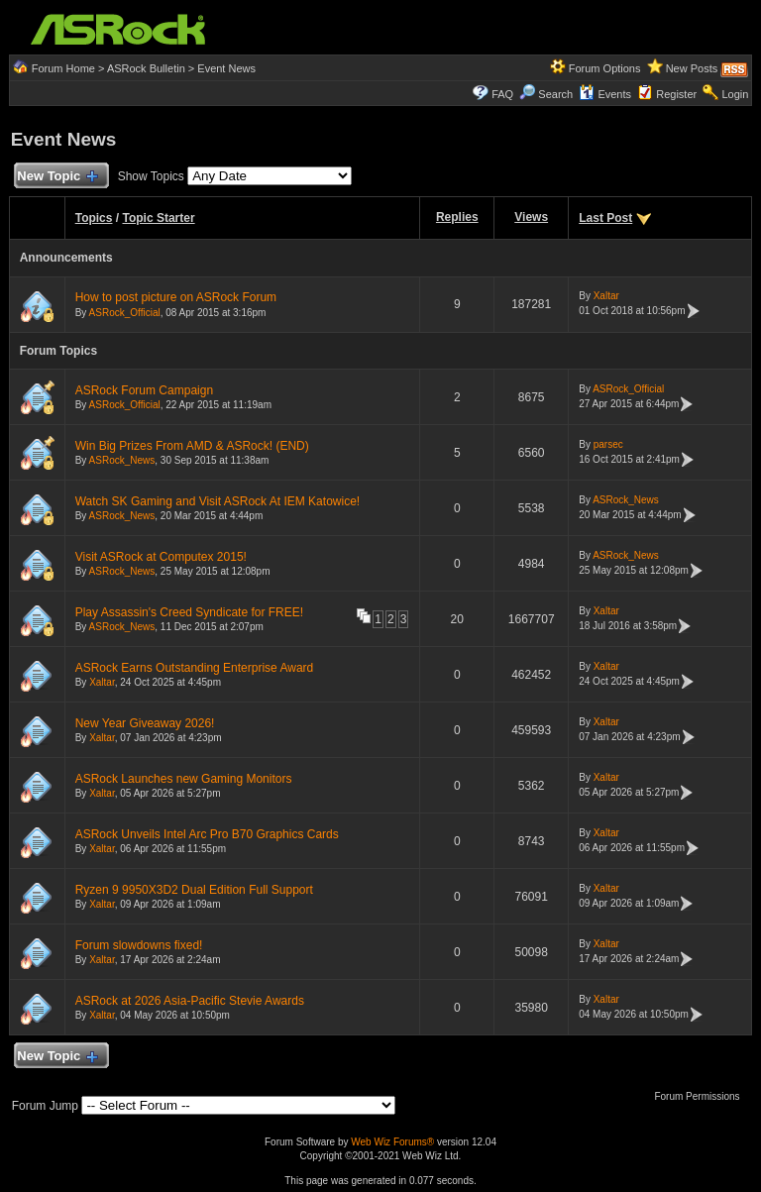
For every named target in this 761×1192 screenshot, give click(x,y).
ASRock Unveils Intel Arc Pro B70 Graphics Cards (207, 834)
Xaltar (606, 295)
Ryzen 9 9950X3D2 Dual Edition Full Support (194, 890)
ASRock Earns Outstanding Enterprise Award (194, 668)
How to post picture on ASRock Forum (175, 297)
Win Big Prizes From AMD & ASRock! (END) (192, 446)
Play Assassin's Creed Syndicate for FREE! (189, 612)
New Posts (692, 68)
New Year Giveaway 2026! (145, 723)
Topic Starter (158, 218)
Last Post (605, 218)
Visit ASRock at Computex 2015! (161, 557)
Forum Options (605, 68)
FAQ (502, 94)
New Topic (57, 176)
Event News (226, 68)
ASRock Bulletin (146, 68)
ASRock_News (122, 460)
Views (531, 217)
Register (676, 94)
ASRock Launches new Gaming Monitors (183, 779)
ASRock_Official (125, 312)
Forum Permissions (701, 1096)
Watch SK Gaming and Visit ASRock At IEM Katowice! (217, 501)
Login (734, 94)
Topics (94, 218)
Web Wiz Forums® (392, 1142)
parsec (608, 444)
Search (555, 94)
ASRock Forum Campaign (144, 390)
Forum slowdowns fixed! (139, 945)
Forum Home (63, 68)
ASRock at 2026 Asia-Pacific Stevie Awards (189, 1001)
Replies (457, 217)
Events (605, 94)
